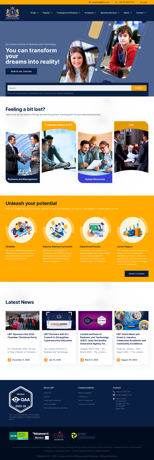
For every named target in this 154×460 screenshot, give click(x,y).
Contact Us (82, 397)
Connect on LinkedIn (86, 404)
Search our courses (21, 71)
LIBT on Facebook (85, 400)
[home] (12, 12)
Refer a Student (50, 404)
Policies (47, 397)
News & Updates (85, 393)
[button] (35, 13)
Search (139, 88)
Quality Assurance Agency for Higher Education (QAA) (24, 417)
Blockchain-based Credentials (55, 408)
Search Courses (136, 274)
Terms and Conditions (52, 400)
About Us (47, 393)
